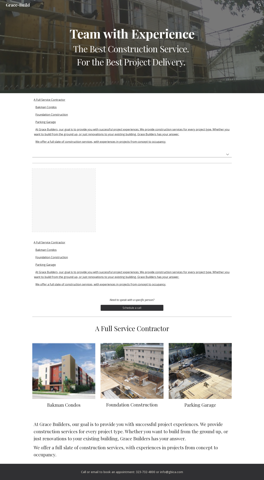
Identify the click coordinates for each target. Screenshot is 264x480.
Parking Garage (45, 122)
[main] (132, 46)
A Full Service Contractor (49, 100)
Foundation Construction (51, 114)
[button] (260, 5)
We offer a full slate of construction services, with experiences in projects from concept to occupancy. (100, 142)
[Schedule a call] (132, 307)
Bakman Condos (46, 107)
